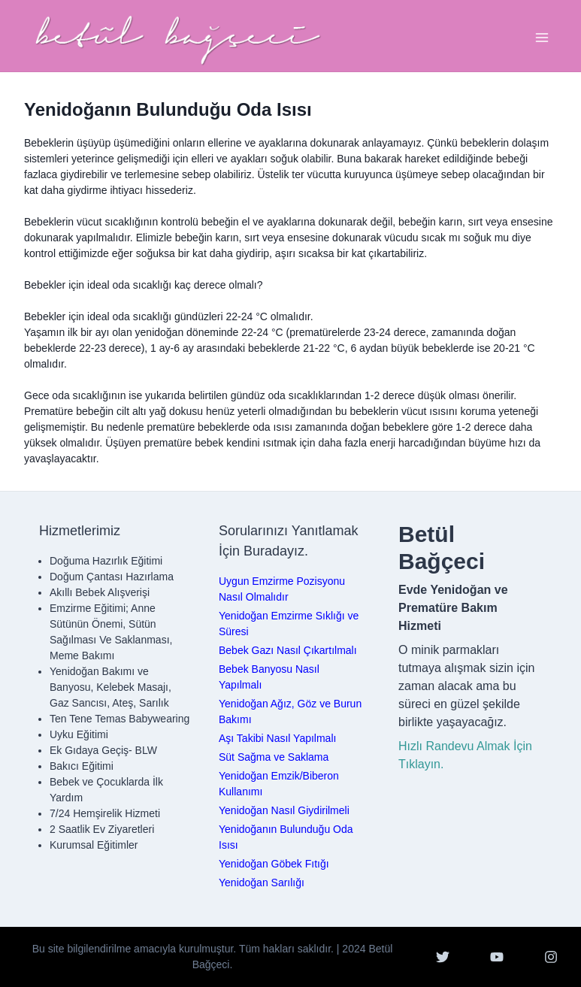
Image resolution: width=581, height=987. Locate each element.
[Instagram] (551, 957)
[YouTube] (497, 957)
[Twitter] (443, 957)
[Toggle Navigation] (542, 38)
